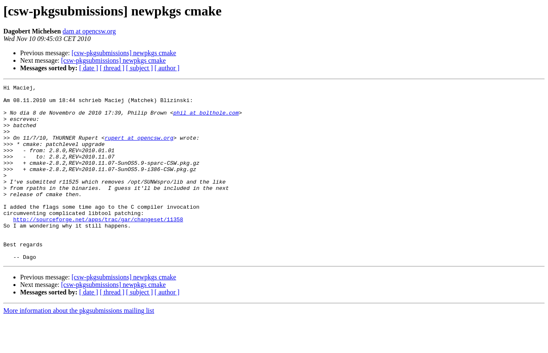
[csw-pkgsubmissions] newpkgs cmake (124, 52)
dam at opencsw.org (89, 31)
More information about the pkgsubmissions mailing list (78, 345)
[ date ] (88, 68)
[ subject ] (139, 68)
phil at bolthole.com (206, 119)
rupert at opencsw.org (139, 149)
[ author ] (167, 68)
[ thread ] (112, 68)
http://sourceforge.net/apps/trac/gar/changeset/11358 (98, 247)
